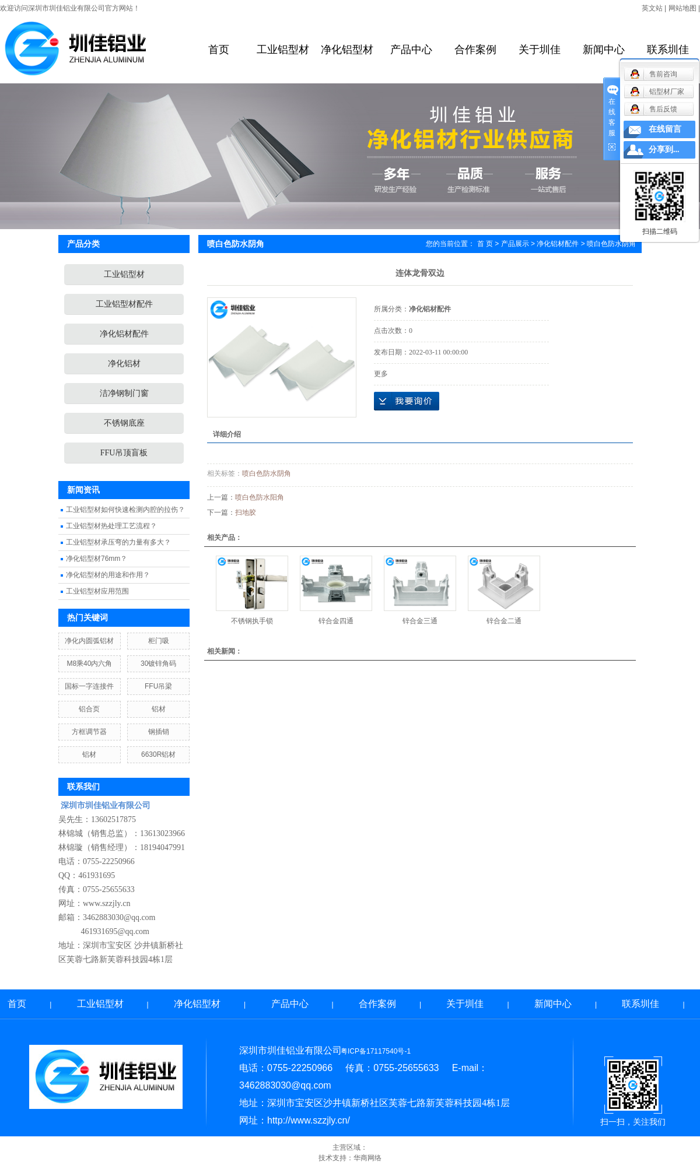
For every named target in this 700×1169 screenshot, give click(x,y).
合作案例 (475, 49)
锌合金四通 (336, 621)
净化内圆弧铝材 (89, 641)
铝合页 (89, 709)
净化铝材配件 (124, 333)
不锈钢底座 (124, 423)
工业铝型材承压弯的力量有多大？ (118, 542)
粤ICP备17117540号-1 (376, 1051)
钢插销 (158, 732)
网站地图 (682, 8)
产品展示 (515, 244)
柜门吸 (158, 641)
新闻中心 (604, 49)
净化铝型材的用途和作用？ (108, 575)
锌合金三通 (420, 621)
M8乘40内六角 (89, 663)
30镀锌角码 (158, 663)
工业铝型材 (283, 49)
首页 (218, 49)
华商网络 (368, 1158)
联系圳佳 (668, 49)
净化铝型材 (347, 49)
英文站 (652, 8)
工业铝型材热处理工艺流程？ (111, 526)
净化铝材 (124, 363)
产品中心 (411, 49)
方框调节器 (89, 732)
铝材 (159, 709)
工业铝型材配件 (124, 304)
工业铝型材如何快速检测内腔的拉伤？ (125, 509)
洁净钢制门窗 (124, 393)
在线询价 (406, 401)
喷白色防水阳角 (259, 497)
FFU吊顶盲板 (124, 452)
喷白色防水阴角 (266, 473)
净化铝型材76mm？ (96, 558)
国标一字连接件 (89, 686)
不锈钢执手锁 (252, 621)
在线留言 (665, 129)
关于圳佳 (540, 49)
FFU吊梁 (158, 686)
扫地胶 (245, 512)
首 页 (485, 244)
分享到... (664, 149)
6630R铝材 (158, 754)
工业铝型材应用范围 (97, 591)
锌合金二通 (504, 621)
